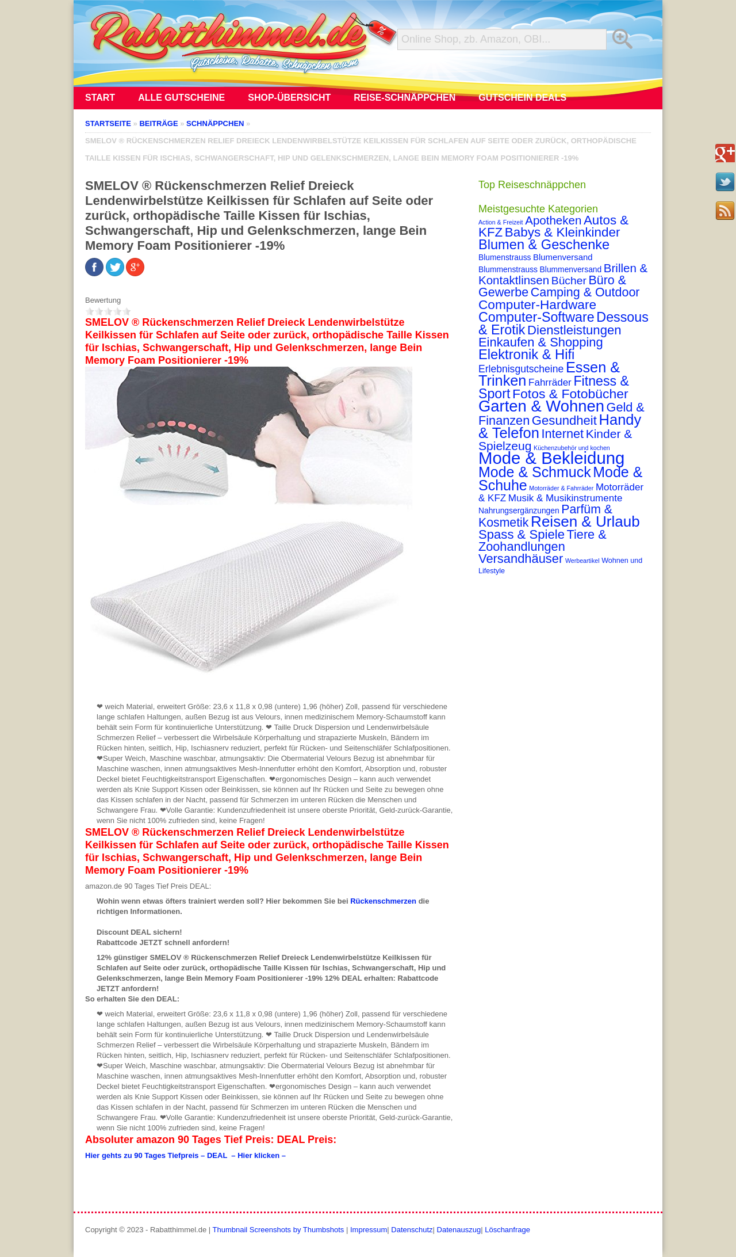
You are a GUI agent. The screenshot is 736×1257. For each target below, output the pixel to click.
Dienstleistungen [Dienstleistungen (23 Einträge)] (574, 330)
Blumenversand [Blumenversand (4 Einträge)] (562, 257)
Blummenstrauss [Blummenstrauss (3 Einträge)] (508, 269)
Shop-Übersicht (289, 97)
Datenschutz (411, 1229)
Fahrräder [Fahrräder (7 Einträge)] (550, 382)
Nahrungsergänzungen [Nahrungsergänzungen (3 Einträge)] (518, 510)
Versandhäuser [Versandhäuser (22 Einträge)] (520, 558)
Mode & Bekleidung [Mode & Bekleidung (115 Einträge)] (551, 457)
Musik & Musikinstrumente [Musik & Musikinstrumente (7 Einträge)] (565, 498)
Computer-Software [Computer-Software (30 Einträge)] (536, 317)
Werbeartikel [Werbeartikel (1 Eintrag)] (582, 560)
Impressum (368, 1229)
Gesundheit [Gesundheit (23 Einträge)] (564, 420)
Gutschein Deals (522, 97)
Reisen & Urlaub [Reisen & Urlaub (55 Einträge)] (585, 521)
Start (100, 97)
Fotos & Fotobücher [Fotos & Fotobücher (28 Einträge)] (570, 393)
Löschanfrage (507, 1229)
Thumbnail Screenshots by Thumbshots (278, 1229)
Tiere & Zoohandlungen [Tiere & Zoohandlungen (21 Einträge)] (542, 540)
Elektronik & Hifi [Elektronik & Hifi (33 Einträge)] (526, 354)
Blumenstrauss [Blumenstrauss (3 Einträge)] (504, 257)
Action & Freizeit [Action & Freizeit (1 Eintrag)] (500, 222)
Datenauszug (459, 1229)
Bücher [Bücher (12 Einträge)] (568, 281)
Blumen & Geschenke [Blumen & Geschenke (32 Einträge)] (544, 244)
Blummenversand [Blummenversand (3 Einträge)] (571, 269)
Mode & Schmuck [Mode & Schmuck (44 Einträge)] (534, 472)
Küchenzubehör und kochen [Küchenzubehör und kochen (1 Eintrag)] (572, 447)
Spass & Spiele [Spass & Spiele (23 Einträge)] (521, 534)
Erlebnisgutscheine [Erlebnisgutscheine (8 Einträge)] (521, 369)
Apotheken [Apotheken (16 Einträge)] (553, 220)
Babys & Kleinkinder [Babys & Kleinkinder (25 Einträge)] (562, 232)
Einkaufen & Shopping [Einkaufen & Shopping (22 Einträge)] (540, 342)
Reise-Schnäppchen (404, 97)
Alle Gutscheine (181, 97)
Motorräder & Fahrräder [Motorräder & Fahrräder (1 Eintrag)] (561, 488)
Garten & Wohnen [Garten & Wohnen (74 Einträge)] (541, 406)
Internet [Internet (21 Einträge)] (562, 433)
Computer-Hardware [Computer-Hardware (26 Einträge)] (537, 304)
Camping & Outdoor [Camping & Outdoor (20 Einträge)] (585, 292)
